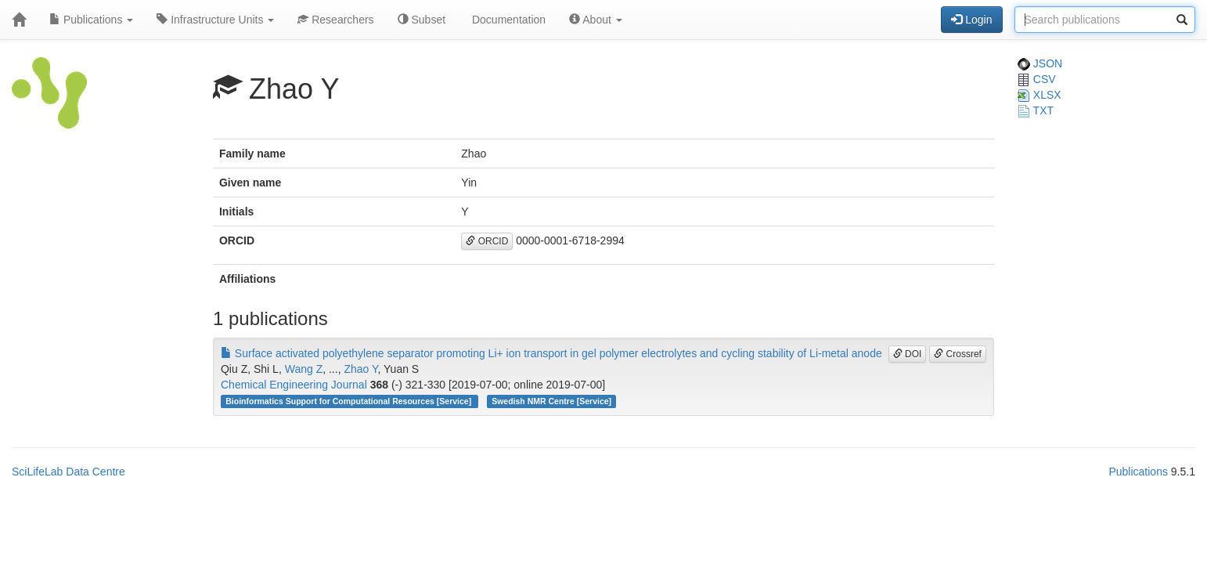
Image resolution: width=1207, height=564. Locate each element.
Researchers (335, 19)
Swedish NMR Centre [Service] (551, 401)
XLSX (1039, 95)
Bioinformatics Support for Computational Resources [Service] (349, 401)
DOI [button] (907, 354)
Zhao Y (360, 369)
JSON (1040, 63)
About (595, 19)
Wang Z (304, 369)
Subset (421, 19)
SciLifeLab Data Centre (68, 471)
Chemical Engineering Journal (294, 384)
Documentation (507, 19)
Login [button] (971, 19)
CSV (1037, 79)
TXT (1036, 110)
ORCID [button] (487, 241)
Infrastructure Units (215, 19)
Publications (91, 19)
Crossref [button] (958, 354)
